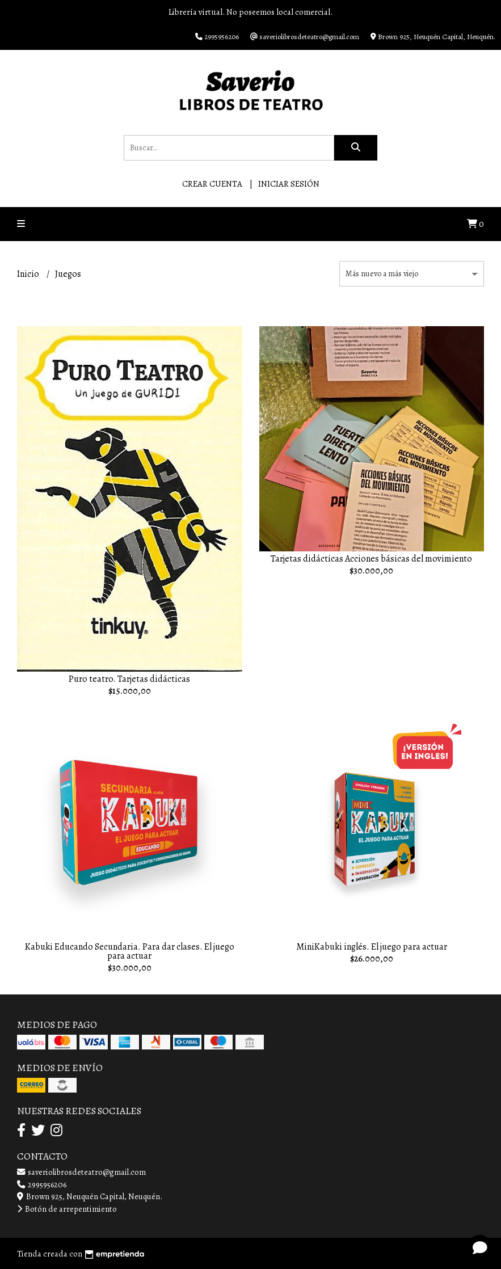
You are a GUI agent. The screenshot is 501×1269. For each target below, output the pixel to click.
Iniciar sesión (288, 183)
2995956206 (41, 1184)
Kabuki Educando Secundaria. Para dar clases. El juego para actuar (129, 951)
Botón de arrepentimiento (67, 1209)
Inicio (29, 274)
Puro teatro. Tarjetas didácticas (129, 679)
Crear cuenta (212, 183)
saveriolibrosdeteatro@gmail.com (81, 1172)
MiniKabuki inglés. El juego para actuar (371, 947)
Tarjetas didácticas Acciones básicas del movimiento (371, 559)
